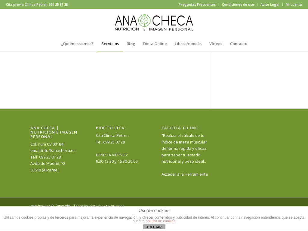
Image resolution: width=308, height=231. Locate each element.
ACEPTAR (154, 227)
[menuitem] (197, 4)
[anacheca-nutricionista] (154, 22)
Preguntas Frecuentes (197, 4)
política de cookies (160, 221)
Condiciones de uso (238, 4)
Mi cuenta (294, 4)
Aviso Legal (269, 4)
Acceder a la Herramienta (185, 174)
